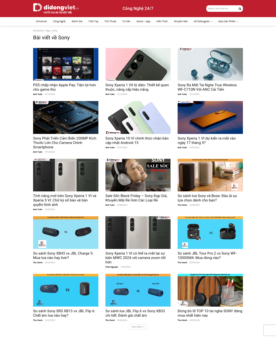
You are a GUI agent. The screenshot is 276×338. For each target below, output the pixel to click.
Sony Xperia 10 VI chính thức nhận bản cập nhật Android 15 (137, 140)
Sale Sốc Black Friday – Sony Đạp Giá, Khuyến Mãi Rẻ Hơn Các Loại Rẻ (136, 198)
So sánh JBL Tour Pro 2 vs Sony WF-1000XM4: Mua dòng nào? (207, 255)
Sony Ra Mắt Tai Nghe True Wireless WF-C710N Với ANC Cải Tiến (207, 87)
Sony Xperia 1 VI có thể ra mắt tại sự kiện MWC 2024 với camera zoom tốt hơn (135, 257)
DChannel (38, 30)
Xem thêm (138, 326)
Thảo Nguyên (111, 266)
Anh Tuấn (37, 94)
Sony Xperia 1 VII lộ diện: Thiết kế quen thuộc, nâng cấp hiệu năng (137, 87)
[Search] (240, 8)
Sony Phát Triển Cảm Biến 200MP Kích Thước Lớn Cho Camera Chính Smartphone (64, 142)
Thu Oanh (182, 205)
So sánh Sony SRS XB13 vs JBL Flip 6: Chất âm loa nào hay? (64, 313)
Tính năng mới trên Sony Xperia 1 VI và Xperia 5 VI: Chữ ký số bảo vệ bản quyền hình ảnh (64, 200)
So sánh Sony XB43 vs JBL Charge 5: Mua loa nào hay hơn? (63, 255)
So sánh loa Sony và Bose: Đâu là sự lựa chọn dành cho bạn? (207, 198)
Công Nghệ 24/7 (138, 8)
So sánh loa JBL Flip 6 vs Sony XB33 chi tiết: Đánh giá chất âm (135, 313)
